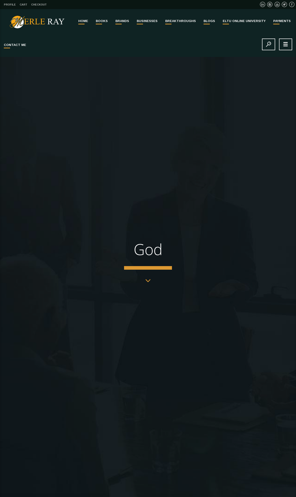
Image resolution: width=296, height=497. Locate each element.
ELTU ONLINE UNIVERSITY (244, 21)
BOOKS (102, 21)
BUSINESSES (147, 21)
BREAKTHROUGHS (180, 21)
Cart (23, 4)
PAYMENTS (282, 21)
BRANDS (122, 21)
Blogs (209, 21)
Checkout (39, 4)
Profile (10, 4)
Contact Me (15, 45)
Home (83, 21)
